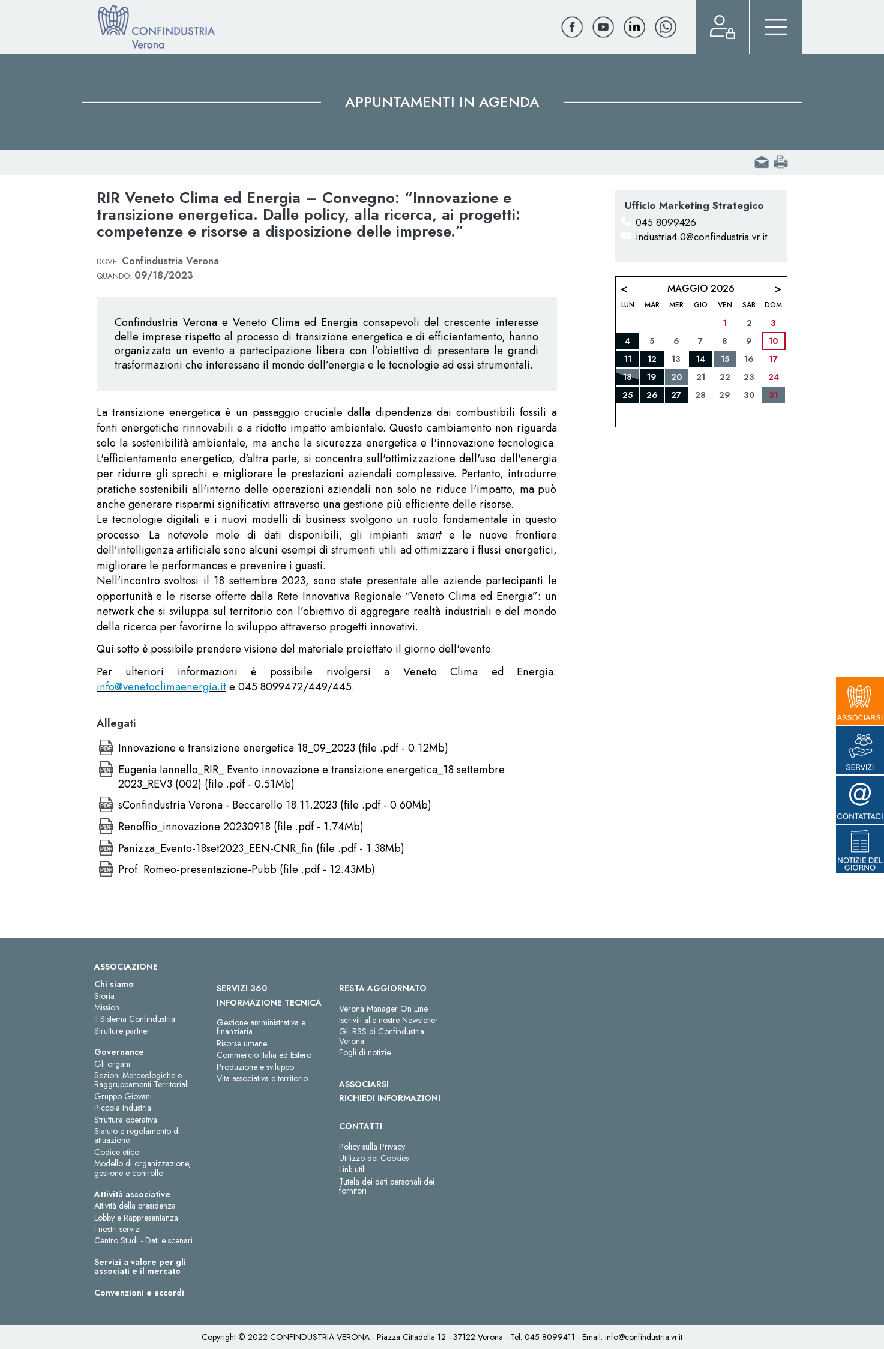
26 (652, 395)
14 (700, 359)
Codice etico (116, 1152)
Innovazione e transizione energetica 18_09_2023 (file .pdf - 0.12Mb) (283, 748)
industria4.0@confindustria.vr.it (701, 236)
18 (627, 377)
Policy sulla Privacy (372, 1147)
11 (627, 359)
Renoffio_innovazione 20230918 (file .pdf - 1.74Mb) (241, 826)
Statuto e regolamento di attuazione (137, 1135)
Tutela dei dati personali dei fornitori (386, 1186)
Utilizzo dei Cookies (374, 1158)
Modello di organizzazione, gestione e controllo (142, 1167)
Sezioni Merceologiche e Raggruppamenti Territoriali (141, 1079)
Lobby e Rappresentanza (136, 1218)
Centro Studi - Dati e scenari (143, 1240)
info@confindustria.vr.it (643, 1337)
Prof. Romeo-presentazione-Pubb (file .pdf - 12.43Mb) (246, 869)
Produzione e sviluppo (255, 1067)
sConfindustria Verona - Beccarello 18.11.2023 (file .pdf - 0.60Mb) (274, 805)
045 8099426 (666, 222)
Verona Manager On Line (383, 1009)
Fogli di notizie (365, 1052)
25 (627, 395)
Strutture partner (122, 1031)
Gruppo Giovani (123, 1096)
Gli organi (112, 1064)
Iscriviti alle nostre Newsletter (388, 1020)
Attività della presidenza (135, 1206)
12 (652, 359)
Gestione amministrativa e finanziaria (261, 1026)
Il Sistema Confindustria (134, 1019)
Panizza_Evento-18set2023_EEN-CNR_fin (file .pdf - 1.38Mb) (261, 848)
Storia (104, 996)
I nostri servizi (117, 1229)
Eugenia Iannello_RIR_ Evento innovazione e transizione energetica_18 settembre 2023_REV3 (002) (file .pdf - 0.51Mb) (311, 777)
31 (773, 395)
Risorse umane (242, 1043)
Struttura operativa (125, 1120)
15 (725, 359)
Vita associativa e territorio (262, 1078)
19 (652, 377)
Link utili (352, 1169)
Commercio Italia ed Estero (264, 1055)
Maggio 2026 (701, 288)
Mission (106, 1007)
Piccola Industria (122, 1108)
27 (676, 395)
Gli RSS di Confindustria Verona (381, 1035)
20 (676, 377)
